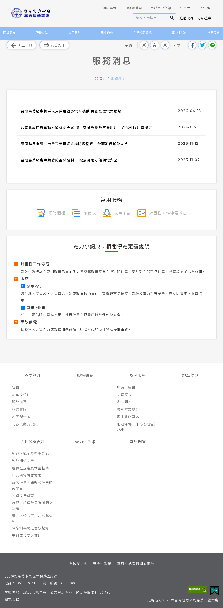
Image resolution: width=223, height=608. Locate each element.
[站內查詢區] (150, 18)
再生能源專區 (128, 416)
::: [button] (93, 7)
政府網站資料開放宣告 (135, 563)
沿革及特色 (21, 394)
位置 (15, 387)
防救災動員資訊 (25, 424)
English (201, 7)
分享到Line (212, 45)
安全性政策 (102, 563)
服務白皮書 (126, 387)
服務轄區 (19, 401)
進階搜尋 (186, 17)
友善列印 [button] (54, 45)
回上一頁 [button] (21, 45)
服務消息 (118, 78)
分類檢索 (204, 17)
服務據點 (42, 32)
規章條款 (107, 32)
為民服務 (74, 32)
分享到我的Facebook (192, 45)
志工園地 (124, 401)
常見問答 (214, 32)
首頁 (102, 78)
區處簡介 (9, 32)
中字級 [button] (154, 45)
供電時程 (124, 394)
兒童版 (182, 7)
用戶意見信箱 (157, 7)
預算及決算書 (23, 495)
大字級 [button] (165, 45)
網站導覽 (106, 7)
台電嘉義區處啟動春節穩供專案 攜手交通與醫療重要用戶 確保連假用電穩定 (86, 127)
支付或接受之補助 (27, 535)
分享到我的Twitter (202, 45)
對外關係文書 (23, 460)
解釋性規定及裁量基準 (30, 467)
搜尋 (172, 18)
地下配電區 (21, 416)
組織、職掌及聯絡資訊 (30, 453)
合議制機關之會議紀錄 (30, 528)
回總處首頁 (130, 7)
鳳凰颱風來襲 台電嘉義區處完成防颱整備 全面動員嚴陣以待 (74, 143)
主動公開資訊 (142, 32)
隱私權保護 (78, 563)
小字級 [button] (144, 45)
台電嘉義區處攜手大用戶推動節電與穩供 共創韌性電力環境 (71, 111)
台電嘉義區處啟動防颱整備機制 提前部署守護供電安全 (69, 160)
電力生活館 (179, 32)
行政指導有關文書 (27, 475)
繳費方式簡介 (128, 409)
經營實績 (19, 409)
